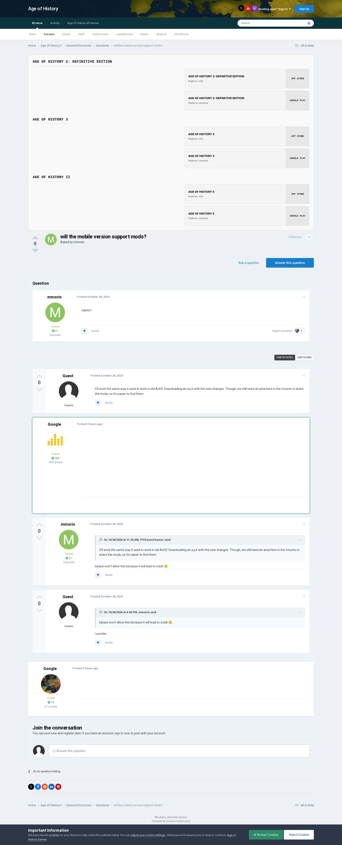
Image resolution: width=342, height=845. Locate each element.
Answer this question (290, 262)
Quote (94, 330)
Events (66, 34)
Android (161, 34)
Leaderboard (124, 34)
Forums (49, 34)
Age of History (43, 8)
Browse (37, 25)
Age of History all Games (83, 23)
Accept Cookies (266, 834)
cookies (54, 835)
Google (54, 424)
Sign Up (304, 8)
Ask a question (249, 262)
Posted (92, 296)
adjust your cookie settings (148, 835)
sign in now (122, 733)
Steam (144, 34)
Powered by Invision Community (171, 821)
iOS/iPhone (181, 34)
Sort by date (304, 357)
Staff (81, 34)
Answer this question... (70, 750)
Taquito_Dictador (283, 330)
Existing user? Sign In (274, 9)
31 (55, 330)
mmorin (79, 242)
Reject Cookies (298, 834)
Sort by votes (285, 357)
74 (51, 702)
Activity (55, 23)
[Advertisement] (159, 465)
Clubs (32, 34)
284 (55, 458)
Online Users (100, 34)
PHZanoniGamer (151, 539)
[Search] (261, 23)
